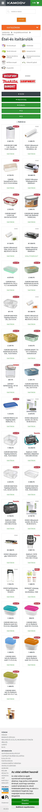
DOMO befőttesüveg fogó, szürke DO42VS (10, 590)
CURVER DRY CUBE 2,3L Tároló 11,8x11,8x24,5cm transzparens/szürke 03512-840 (10, 149)
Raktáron (21, 122)
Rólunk (4, 771)
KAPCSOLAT (5, 780)
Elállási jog (6, 758)
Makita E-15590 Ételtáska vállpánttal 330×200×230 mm (31, 454)
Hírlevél (5, 742)
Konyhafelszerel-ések (21, 32)
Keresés (21, 20)
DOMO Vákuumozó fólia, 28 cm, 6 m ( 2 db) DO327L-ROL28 (10, 249)
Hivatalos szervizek (9, 766)
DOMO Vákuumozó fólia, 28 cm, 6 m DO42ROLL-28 (31, 147)
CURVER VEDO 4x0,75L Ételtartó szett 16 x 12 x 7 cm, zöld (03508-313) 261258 (10, 694)
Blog (3, 747)
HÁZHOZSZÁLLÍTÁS (8, 775)
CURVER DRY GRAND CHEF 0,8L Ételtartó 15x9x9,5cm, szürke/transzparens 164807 (31, 217)
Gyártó (4, 745)
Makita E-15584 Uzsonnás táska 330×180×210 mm (11, 522)
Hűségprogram (7, 768)
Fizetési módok (7, 761)
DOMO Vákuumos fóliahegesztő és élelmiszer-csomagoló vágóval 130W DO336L (31, 251)
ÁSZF (3, 778)
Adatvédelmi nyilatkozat (11, 753)
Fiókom (4, 735)
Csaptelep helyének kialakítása (13, 756)
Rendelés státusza (8, 737)
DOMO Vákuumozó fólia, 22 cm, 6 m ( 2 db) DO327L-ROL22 (31, 317)
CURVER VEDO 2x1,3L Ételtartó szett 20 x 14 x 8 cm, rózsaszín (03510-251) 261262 (31, 626)
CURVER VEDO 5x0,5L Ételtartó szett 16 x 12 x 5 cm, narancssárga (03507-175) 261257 (31, 660)
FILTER (21, 94)
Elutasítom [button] (25, 803)
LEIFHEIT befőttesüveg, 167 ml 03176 (10, 385)
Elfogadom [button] (25, 800)
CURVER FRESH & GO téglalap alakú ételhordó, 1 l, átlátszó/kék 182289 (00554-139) (10, 421)
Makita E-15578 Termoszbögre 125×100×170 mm (32, 556)
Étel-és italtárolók (8, 34)
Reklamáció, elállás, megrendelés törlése (17, 740)
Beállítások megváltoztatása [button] (25, 807)
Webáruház (6, 32)
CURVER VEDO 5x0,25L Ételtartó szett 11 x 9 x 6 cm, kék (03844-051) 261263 (10, 660)
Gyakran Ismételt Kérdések (11, 763)
